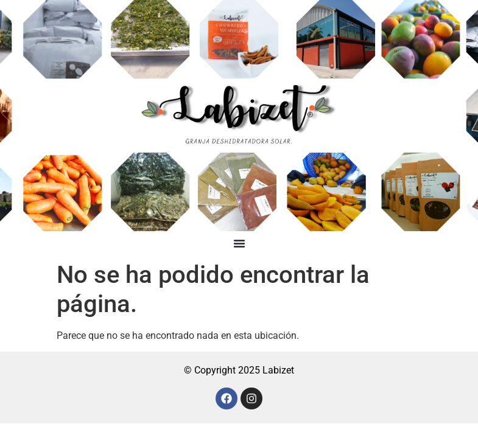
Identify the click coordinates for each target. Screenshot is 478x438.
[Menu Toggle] (239, 243)
